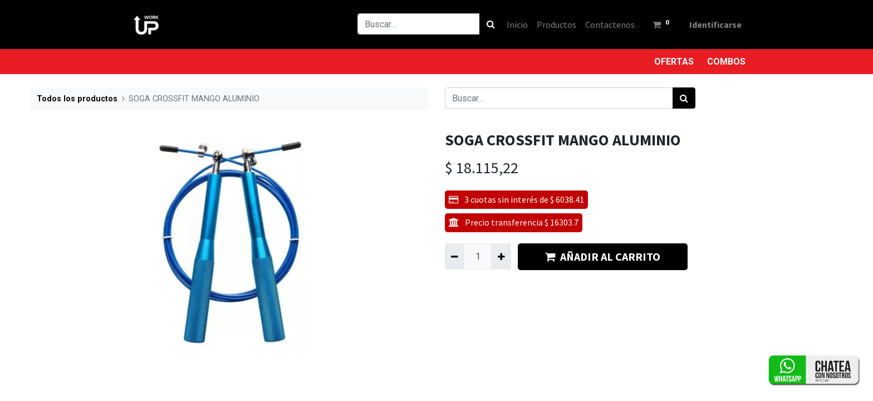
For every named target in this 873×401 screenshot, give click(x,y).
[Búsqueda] (490, 24)
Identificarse (715, 24)
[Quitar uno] (454, 256)
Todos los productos (77, 99)
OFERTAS (674, 61)
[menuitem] (517, 24)
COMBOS (726, 61)
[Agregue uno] (501, 256)
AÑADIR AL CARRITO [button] (602, 256)
